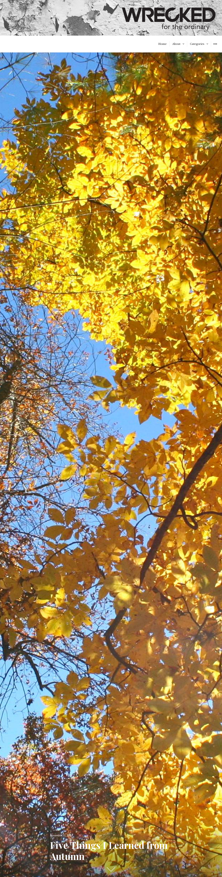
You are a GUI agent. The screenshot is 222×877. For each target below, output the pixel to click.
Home (162, 44)
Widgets (215, 46)
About (176, 44)
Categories (197, 44)
